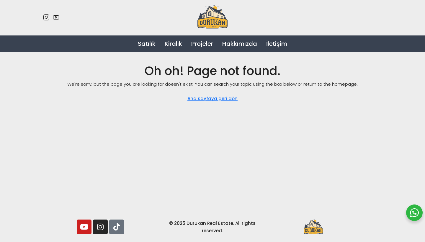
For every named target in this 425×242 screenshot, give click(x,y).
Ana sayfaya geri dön (212, 98)
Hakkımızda (239, 44)
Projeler (202, 44)
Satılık (147, 44)
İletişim (276, 44)
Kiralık (173, 44)
